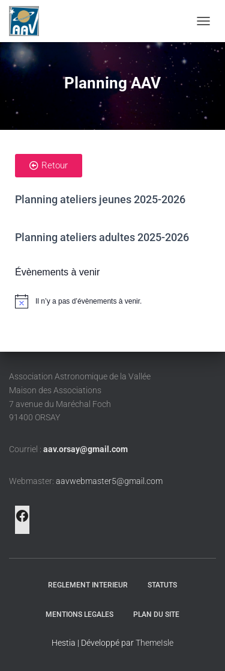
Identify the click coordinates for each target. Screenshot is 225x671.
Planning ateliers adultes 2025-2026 (102, 237)
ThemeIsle (154, 643)
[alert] (112, 301)
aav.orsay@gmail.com (85, 449)
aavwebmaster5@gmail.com (109, 481)
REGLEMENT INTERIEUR (88, 585)
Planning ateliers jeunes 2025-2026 (100, 199)
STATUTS (162, 585)
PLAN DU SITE (156, 614)
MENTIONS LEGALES (79, 614)
